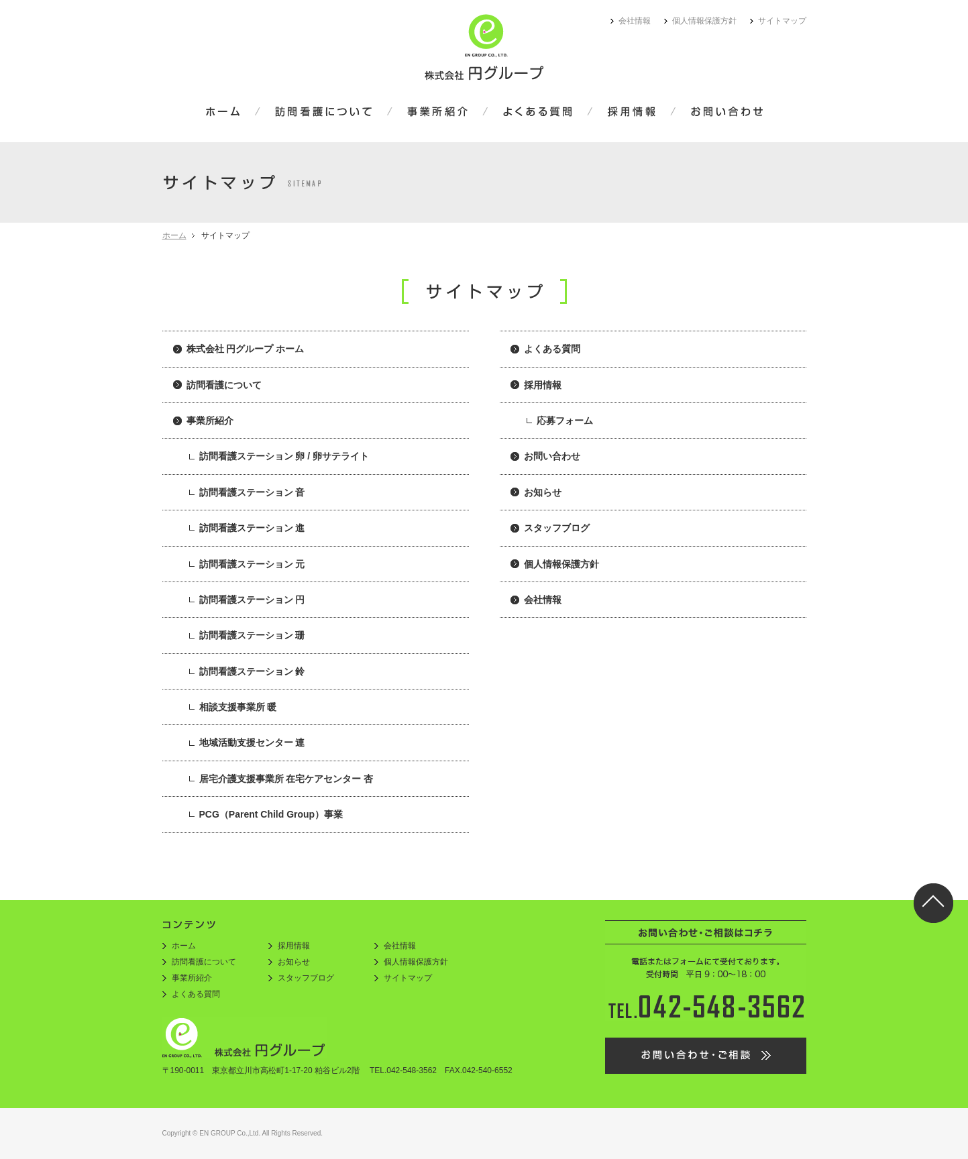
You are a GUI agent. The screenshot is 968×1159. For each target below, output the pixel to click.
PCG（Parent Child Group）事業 (271, 814)
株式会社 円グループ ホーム (245, 348)
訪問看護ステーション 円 (252, 599)
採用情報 (631, 112)
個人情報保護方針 (704, 20)
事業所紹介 (437, 112)
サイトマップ (782, 20)
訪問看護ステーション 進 (252, 527)
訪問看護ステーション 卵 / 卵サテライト (284, 456)
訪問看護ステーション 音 (252, 492)
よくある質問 (537, 112)
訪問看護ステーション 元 (252, 564)
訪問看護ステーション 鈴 (252, 671)
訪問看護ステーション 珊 (252, 635)
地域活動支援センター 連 (252, 742)
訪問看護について (324, 112)
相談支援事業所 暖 (238, 707)
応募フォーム (565, 420)
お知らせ (542, 492)
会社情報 (635, 20)
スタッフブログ (557, 527)
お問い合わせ (718, 112)
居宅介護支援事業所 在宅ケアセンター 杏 (286, 778)
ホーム (231, 112)
